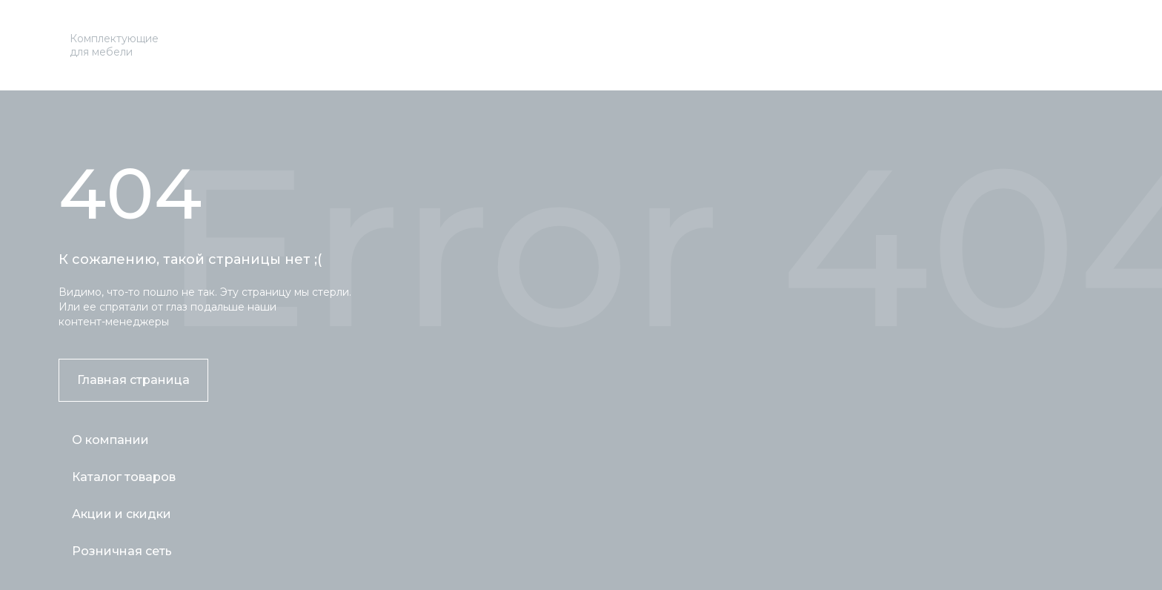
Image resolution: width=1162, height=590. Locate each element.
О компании (110, 440)
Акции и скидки (121, 514)
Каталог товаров (124, 477)
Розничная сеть (122, 551)
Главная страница (133, 380)
